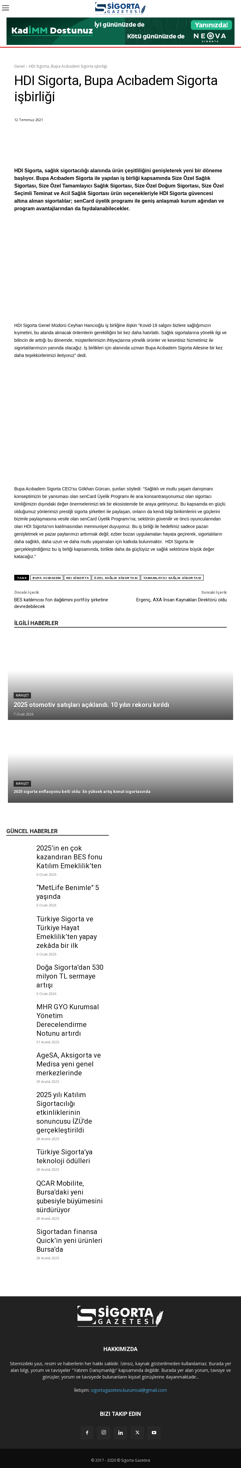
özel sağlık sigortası (116, 578)
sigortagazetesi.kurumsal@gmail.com (129, 1390)
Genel (19, 66)
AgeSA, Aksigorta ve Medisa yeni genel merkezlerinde (68, 1064)
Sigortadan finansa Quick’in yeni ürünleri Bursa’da (69, 1240)
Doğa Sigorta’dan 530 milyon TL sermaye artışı (69, 976)
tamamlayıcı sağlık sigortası (172, 578)
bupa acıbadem (47, 578)
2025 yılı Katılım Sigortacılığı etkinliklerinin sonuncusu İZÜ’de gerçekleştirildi (64, 1112)
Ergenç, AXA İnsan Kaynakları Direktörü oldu (181, 600)
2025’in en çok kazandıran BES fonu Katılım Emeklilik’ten (69, 857)
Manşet (22, 695)
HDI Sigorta (77, 578)
